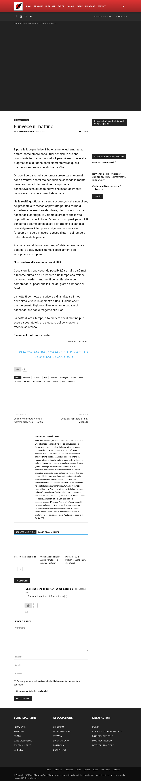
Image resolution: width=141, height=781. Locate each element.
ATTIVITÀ (57, 736)
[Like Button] (17, 369)
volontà (71, 381)
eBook (79, 6)
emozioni (26, 377)
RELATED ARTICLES (25, 532)
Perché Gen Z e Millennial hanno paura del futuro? (75, 560)
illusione (37, 377)
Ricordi (27, 381)
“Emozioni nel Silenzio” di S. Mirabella (74, 420)
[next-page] (21, 569)
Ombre (18, 381)
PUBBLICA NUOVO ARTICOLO (107, 731)
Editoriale (50, 6)
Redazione (90, 6)
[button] (123, 6)
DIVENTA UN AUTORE (103, 745)
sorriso (47, 381)
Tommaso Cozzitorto (25, 131)
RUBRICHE (19, 731)
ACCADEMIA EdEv (61, 731)
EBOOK (17, 736)
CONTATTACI (59, 749)
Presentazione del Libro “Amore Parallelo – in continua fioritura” (50, 560)
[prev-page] (16, 569)
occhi (81, 377)
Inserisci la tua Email (104, 161)
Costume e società (30, 23)
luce (45, 377)
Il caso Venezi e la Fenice (25, 557)
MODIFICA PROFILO (102, 740)
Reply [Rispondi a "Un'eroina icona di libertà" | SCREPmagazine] (27, 612)
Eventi (61, 6)
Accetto (97, 188)
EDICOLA (18, 749)
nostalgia (64, 377)
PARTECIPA (58, 745)
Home (28, 6)
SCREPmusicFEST (22, 745)
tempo (56, 381)
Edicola (70, 6)
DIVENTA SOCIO (61, 740)
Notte (73, 377)
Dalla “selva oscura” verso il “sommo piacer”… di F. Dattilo (29, 420)
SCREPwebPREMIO (23, 740)
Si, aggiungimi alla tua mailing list (31, 691)
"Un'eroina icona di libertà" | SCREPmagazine (49, 588)
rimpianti (37, 381)
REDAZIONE (20, 726)
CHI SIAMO (58, 726)
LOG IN (95, 726)
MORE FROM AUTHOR (48, 532)
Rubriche (38, 6)
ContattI (102, 6)
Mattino (54, 377)
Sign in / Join (121, 16)
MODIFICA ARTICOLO (102, 736)
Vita (63, 381)
